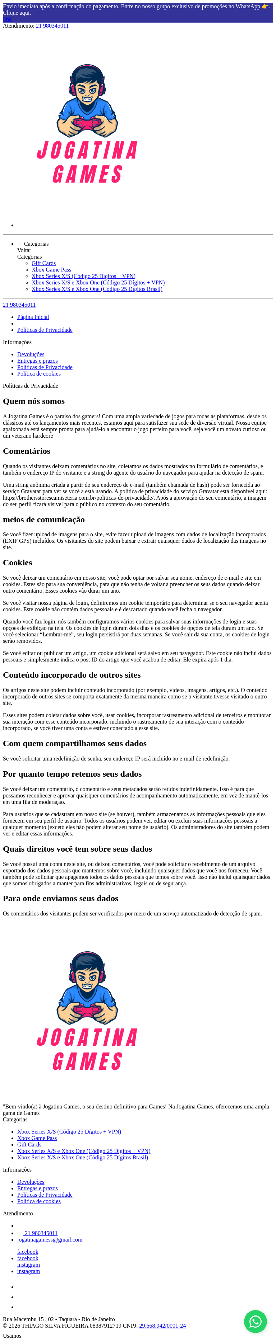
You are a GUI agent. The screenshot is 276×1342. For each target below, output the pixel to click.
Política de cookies (39, 374)
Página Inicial (33, 317)
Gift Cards (44, 263)
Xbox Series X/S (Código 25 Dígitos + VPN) (83, 276)
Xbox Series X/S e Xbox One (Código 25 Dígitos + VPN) (98, 282)
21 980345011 (52, 26)
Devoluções (31, 354)
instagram (28, 1265)
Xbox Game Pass (51, 270)
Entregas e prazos (37, 361)
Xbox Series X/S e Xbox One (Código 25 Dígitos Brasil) (97, 289)
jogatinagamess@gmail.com (49, 1240)
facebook (27, 1252)
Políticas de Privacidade (45, 330)
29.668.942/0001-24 (162, 1326)
